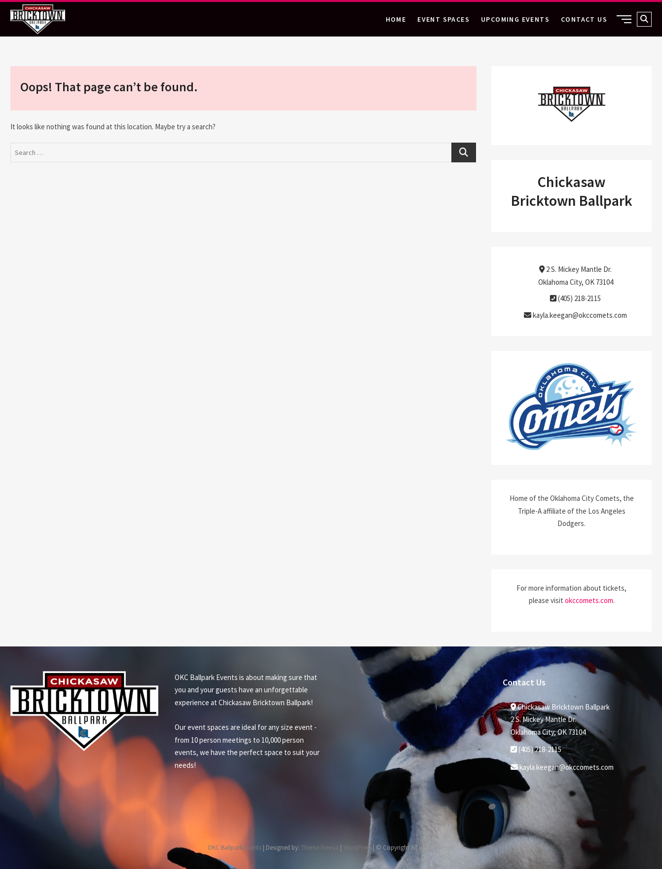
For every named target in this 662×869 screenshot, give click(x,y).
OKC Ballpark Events (234, 847)
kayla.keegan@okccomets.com (575, 315)
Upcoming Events (515, 19)
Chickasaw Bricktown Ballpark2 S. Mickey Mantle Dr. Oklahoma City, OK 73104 (560, 719)
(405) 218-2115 (575, 298)
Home (396, 19)
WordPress (357, 847)
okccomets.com (589, 600)
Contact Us (584, 19)
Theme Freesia (320, 847)
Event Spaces (443, 19)
